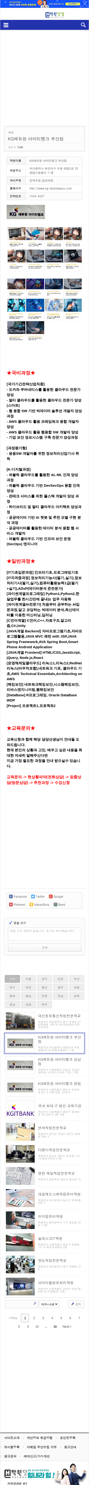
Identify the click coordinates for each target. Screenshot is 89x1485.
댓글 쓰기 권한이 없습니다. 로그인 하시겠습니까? (42, 931)
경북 (77, 996)
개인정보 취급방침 (39, 1413)
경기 (44, 979)
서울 (28, 979)
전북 (44, 996)
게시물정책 (11, 1422)
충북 (12, 996)
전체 (12, 979)
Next (67, 1302)
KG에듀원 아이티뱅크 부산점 (36, 139)
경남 (12, 1004)
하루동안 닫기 (83, 4)
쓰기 (75, 1279)
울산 (44, 987)
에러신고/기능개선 (37, 1431)
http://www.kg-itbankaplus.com (50, 188)
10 (37, 1302)
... (46, 1302)
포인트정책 (67, 1413)
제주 (44, 1004)
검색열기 (83, 24)
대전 (28, 987)
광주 (60, 987)
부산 (77, 979)
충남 (28, 996)
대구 (12, 987)
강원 (28, 1004)
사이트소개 (11, 1413)
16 (55, 1302)
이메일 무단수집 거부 (42, 1422)
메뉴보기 (5, 24)
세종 (77, 987)
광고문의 (10, 1431)
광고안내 (70, 1422)
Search (35, 1278)
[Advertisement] (44, 75)
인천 (60, 979)
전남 (60, 996)
